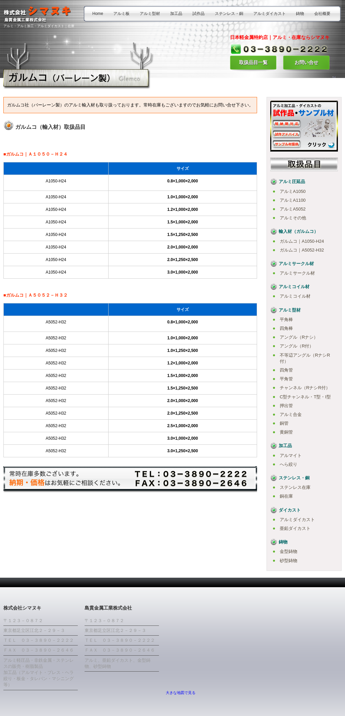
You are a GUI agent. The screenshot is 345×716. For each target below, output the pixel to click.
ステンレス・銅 (229, 13)
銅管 (284, 423)
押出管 (286, 405)
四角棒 (286, 328)
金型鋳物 (288, 551)
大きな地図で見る (181, 693)
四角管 (286, 370)
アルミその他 (293, 217)
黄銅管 (286, 432)
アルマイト (291, 455)
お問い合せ (306, 62)
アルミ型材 (150, 13)
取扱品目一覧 (253, 62)
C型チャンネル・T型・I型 (305, 396)
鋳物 (300, 13)
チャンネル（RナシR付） (305, 387)
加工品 (176, 13)
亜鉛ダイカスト (295, 528)
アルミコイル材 (295, 296)
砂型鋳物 (288, 560)
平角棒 (286, 319)
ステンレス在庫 (295, 487)
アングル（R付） (297, 346)
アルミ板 (121, 13)
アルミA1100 (293, 200)
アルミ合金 (291, 414)
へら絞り (288, 464)
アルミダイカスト (269, 13)
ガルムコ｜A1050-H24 (302, 241)
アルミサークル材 (297, 273)
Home (97, 13)
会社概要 (322, 13)
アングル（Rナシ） (299, 337)
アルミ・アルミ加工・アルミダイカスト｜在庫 (38, 26)
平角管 (286, 378)
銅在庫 (286, 496)
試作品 (198, 13)
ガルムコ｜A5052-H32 (302, 250)
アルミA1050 (293, 191)
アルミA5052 (293, 209)
